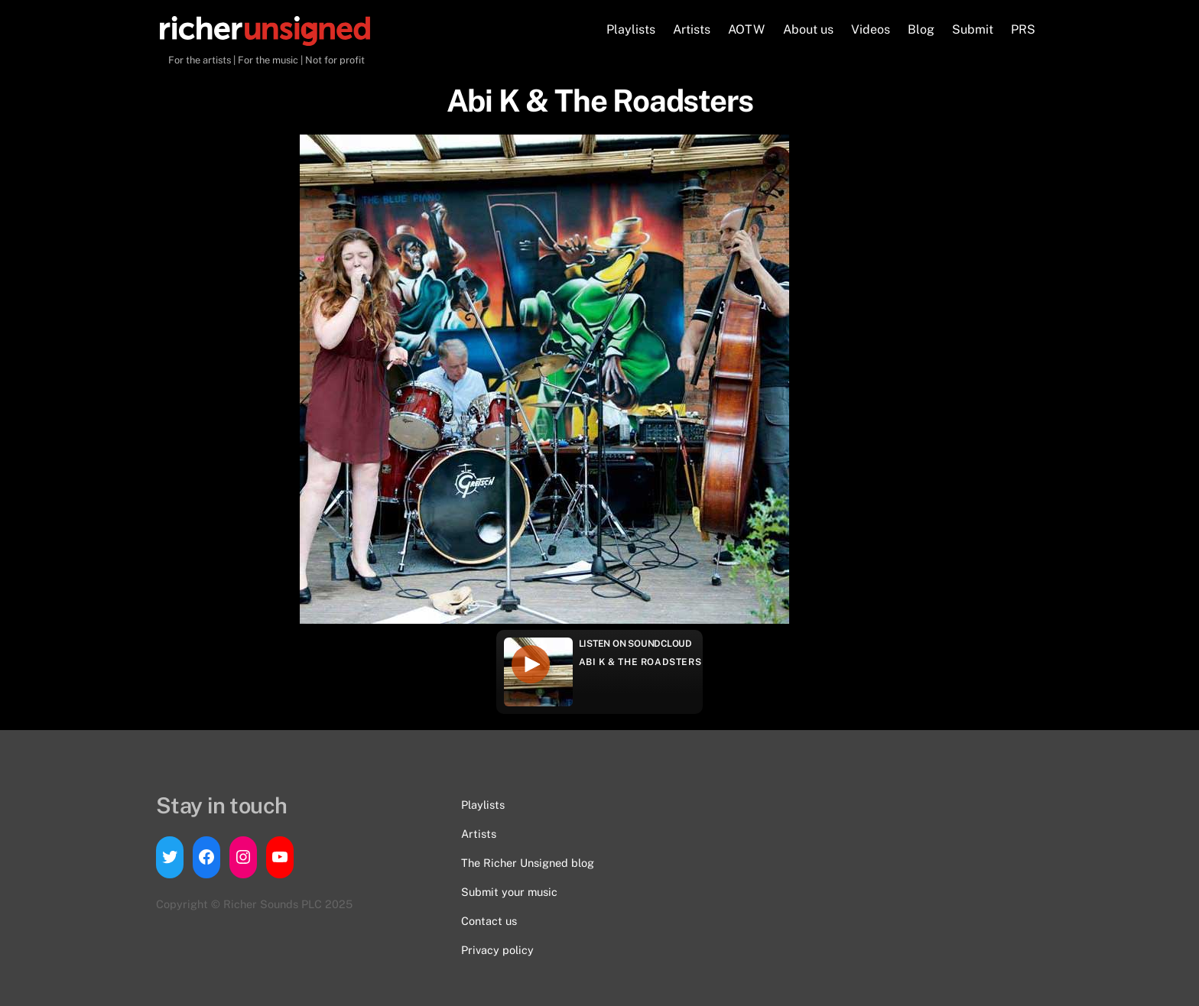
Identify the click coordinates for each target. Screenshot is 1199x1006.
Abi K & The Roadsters (640, 662)
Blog (921, 29)
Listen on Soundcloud (635, 643)
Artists (691, 29)
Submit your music (509, 891)
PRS (1023, 29)
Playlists (630, 29)
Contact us (489, 920)
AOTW (746, 29)
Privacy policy (497, 949)
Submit (972, 29)
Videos (870, 29)
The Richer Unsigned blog (527, 862)
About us (808, 29)
